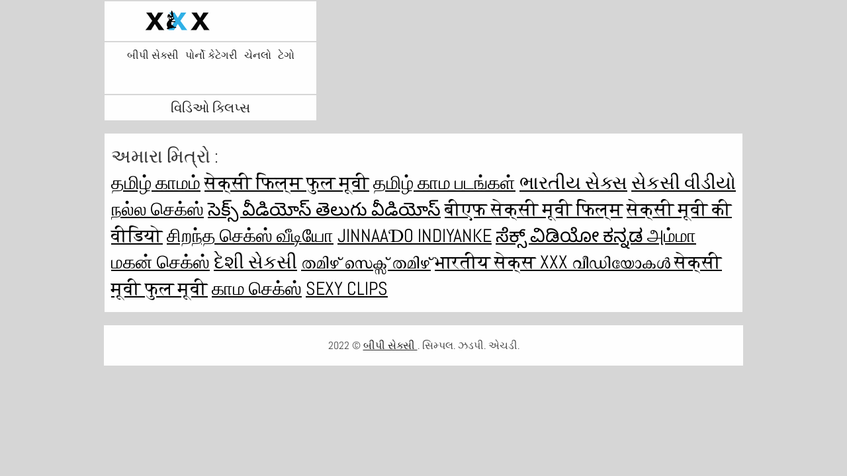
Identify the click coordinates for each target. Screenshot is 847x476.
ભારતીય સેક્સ (573, 182)
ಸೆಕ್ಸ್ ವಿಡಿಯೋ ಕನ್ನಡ (571, 235)
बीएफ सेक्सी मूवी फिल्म (534, 209)
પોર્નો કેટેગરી (211, 55)
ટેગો (286, 55)
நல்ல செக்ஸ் (157, 209)
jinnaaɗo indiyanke (414, 235)
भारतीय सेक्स (487, 262)
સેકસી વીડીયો (683, 182)
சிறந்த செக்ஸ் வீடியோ (250, 235)
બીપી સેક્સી (153, 55)
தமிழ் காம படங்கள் (444, 182)
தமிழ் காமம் (156, 182)
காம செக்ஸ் (257, 288)
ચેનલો (257, 55)
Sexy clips (347, 288)
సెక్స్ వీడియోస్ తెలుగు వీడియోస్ (324, 209)
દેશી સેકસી (255, 262)
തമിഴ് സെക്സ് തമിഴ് (366, 262)
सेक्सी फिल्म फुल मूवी (286, 182)
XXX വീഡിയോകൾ (607, 262)
